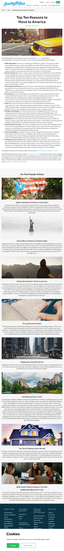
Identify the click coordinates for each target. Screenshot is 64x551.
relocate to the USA (34, 154)
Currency (55, 2)
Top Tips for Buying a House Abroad (32, 448)
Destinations (36, 5)
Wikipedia (51, 523)
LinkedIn (51, 521)
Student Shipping (9, 515)
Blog (8, 10)
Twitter (50, 512)
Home (3, 10)
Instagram (51, 517)
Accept (13, 545)
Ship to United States (38, 523)
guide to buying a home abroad (16, 161)
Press (6, 517)
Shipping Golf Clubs (8, 526)
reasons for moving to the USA (41, 245)
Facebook (51, 515)
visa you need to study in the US (46, 150)
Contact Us (22, 514)
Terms (21, 528)
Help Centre (44, 5)
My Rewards (8, 519)
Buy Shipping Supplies (54, 5)
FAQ (20, 518)
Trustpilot (51, 526)
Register (42, 2)
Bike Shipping (8, 523)
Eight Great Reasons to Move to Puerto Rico (32, 202)
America (38, 58)
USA (20, 492)
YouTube (51, 519)
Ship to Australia (39, 516)
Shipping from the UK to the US (32, 362)
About (21, 516)
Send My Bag (55, 293)
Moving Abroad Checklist (32, 324)
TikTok (50, 528)
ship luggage (43, 416)
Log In (47, 2)
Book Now (28, 5)
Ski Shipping (8, 521)
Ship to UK (37, 520)
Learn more (28, 545)
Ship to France (38, 518)
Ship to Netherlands (38, 527)
